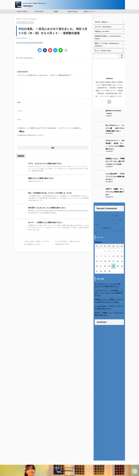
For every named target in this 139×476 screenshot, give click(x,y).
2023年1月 (98, 423)
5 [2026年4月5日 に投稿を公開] (121, 251)
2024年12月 (98, 366)
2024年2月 (98, 391)
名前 (19, 102)
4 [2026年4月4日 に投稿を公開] (117, 251)
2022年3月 (98, 448)
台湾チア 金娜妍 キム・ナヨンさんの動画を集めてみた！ (115, 191)
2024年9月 (98, 373)
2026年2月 (98, 331)
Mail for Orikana (72, 11)
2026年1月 (98, 333)
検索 (122, 56)
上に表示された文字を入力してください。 (31, 135)
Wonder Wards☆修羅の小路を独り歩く (73, 465)
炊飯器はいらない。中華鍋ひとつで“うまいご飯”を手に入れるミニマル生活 (115, 161)
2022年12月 (98, 426)
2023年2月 (98, 421)
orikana (116, 220)
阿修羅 (56, 11)
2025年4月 (98, 356)
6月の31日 (98, 228)
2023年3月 (98, 418)
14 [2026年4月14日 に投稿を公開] (101, 261)
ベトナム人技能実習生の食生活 (104, 231)
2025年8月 (98, 346)
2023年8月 (98, 406)
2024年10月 (98, 371)
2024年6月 (98, 381)
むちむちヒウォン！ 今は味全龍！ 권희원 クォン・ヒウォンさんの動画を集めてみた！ (109, 292)
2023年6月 (98, 411)
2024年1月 (98, 393)
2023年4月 (98, 416)
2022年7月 (98, 438)
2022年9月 (98, 433)
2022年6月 (98, 441)
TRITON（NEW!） (22, 11)
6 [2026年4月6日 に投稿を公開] (96, 256)
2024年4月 (98, 386)
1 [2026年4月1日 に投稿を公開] (105, 251)
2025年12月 (98, 336)
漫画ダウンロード (89, 11)
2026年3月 (98, 328)
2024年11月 (98, 368)
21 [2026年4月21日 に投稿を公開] (101, 266)
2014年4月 (98, 453)
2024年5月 (98, 383)
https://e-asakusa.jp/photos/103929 (28, 42)
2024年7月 (98, 378)
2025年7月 (98, 348)
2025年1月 (98, 363)
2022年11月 (98, 428)
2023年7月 (98, 408)
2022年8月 (98, 436)
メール (20, 111)
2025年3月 (98, 358)
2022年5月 (98, 443)
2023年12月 (98, 396)
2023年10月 (98, 401)
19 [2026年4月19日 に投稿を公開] (122, 261)
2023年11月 (98, 398)
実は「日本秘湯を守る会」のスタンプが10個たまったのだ (50, 193)
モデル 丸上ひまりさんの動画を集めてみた (45, 163)
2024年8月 (98, 376)
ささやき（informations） (25, 57)
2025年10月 (98, 341)
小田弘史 (118, 231)
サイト (19, 119)
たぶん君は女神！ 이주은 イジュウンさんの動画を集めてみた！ (115, 176)
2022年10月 (98, 431)
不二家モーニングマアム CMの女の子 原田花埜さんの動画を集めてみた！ (109, 219)
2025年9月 (98, 343)
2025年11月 (98, 338)
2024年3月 (98, 388)
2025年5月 (98, 353)
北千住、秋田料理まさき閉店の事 (105, 223)
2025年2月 (98, 361)
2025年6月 (98, 351)
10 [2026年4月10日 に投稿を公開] (113, 256)
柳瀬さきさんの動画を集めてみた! (41, 178)
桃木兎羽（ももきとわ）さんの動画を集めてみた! (47, 207)
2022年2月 (98, 451)
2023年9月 (98, 403)
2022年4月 (98, 446)
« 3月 (97, 275)
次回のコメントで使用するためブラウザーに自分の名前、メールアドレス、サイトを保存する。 (50, 128)
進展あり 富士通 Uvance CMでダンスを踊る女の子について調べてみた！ (109, 214)
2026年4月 (98, 326)
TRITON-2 (28, 6)
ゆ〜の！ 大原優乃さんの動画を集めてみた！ (45, 222)
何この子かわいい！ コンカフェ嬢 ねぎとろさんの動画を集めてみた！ (115, 128)
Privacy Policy (39, 11)
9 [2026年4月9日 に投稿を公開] (109, 256)
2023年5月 (98, 413)
